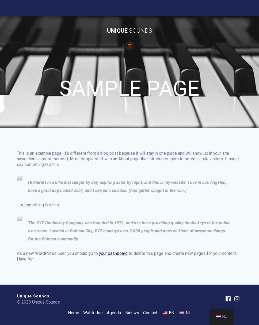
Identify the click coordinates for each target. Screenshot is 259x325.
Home (73, 312)
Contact (150, 312)
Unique (129, 30)
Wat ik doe (93, 312)
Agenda (114, 312)
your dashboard (113, 253)
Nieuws (132, 312)
